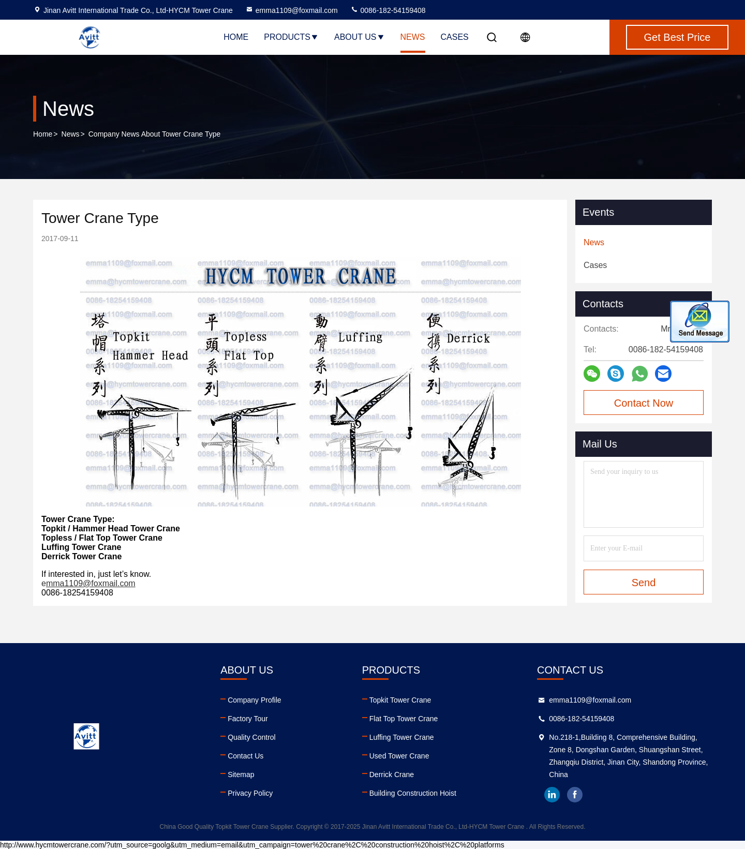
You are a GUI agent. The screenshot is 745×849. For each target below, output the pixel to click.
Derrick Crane (391, 774)
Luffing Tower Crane (401, 737)
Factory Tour (248, 718)
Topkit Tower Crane (400, 700)
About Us (359, 37)
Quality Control (252, 737)
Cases (455, 37)
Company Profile (254, 700)
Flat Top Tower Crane (403, 718)
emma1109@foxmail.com (291, 10)
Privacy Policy (250, 793)
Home (236, 37)
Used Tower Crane (399, 756)
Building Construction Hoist (412, 793)
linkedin (552, 794)
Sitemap (241, 774)
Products (291, 37)
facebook (575, 794)
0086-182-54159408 (388, 10)
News (412, 37)
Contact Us (245, 756)
